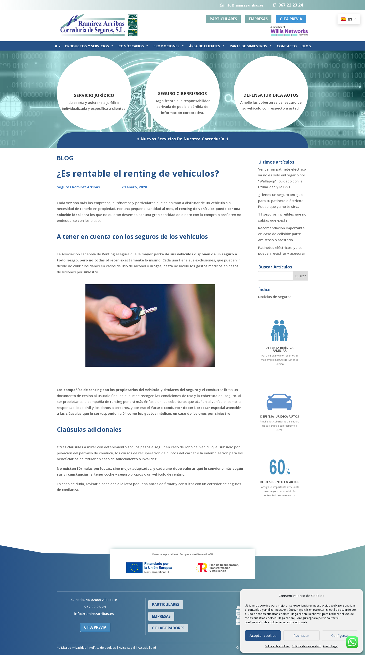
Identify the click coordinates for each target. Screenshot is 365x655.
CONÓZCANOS (133, 46)
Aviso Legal (330, 646)
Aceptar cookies (263, 635)
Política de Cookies (102, 647)
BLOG (306, 46)
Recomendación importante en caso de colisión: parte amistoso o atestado (281, 234)
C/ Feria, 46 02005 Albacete (94, 599)
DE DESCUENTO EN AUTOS (279, 482)
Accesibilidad (147, 647)
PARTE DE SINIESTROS (251, 46)
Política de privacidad (306, 646)
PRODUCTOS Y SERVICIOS (89, 46)
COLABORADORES (168, 628)
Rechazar (301, 635)
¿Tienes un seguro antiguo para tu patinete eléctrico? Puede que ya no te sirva (280, 200)
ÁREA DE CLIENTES (207, 46)
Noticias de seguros (274, 296)
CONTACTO (287, 46)
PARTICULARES (223, 18)
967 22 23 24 (290, 5)
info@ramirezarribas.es (244, 5)
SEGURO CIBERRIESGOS (182, 93)
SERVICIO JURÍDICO (94, 95)
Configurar (340, 635)
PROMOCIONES (168, 46)
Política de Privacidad (71, 647)
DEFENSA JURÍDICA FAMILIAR (280, 349)
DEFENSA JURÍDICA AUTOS (270, 95)
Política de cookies (277, 646)
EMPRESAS (258, 18)
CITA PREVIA (291, 18)
